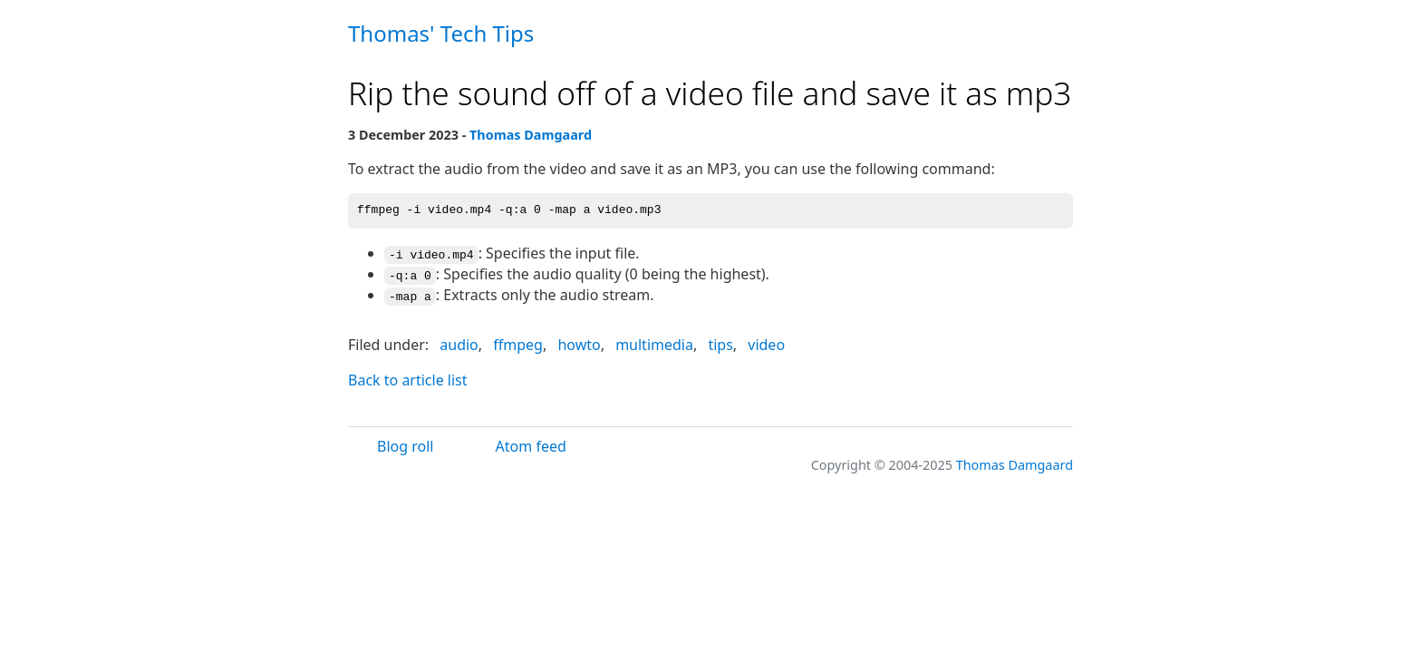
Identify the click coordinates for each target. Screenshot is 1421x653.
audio (459, 343)
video (766, 343)
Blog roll (405, 444)
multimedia (654, 343)
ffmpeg (518, 343)
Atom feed (531, 444)
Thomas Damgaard (530, 134)
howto (578, 343)
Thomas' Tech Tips (441, 33)
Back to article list (408, 377)
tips (720, 343)
